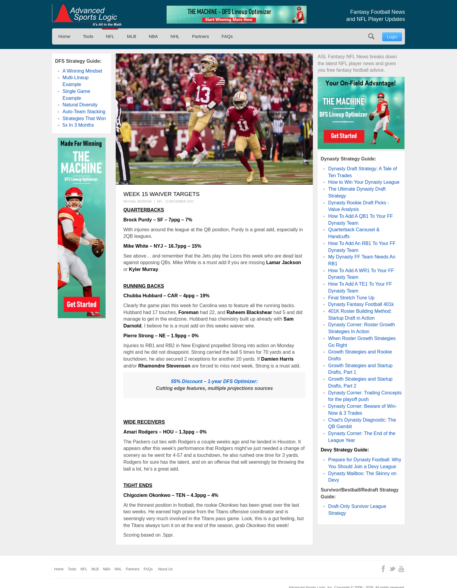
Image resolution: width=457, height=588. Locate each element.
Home (64, 36)
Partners (200, 36)
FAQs (227, 36)
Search (371, 36)
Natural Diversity (80, 104)
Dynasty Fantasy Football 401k (361, 304)
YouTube (401, 568)
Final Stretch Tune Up (351, 297)
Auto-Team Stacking (84, 111)
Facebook (383, 568)
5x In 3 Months (78, 125)
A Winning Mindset (82, 71)
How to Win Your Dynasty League (363, 182)
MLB (131, 36)
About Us (165, 569)
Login (392, 36)
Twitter (392, 568)
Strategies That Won (84, 118)
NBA (153, 36)
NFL (110, 36)
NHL (174, 36)
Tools (88, 36)
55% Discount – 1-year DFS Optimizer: (214, 381)
